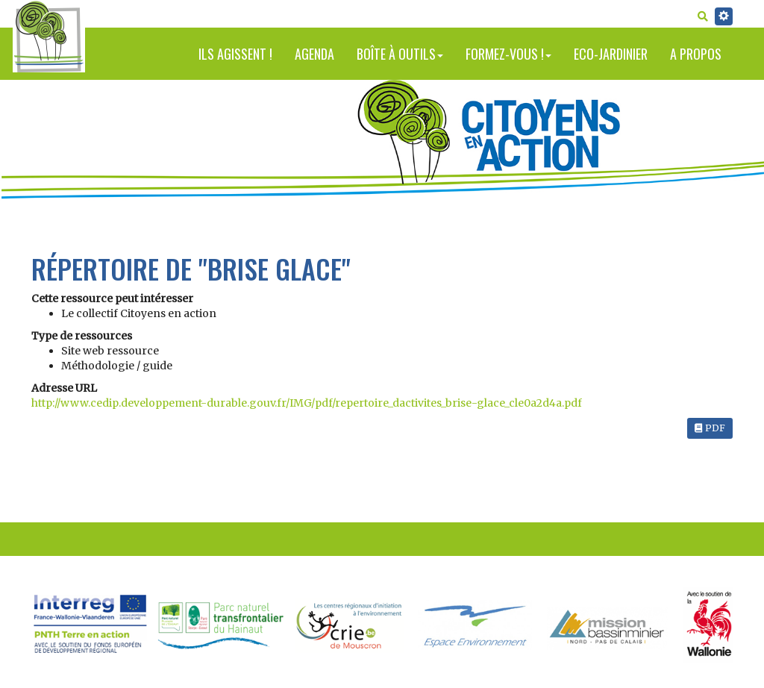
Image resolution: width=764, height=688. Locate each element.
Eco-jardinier (611, 53)
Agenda (314, 53)
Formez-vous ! (508, 53)
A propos (695, 53)
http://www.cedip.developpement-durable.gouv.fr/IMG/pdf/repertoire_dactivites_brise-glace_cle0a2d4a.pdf (306, 403)
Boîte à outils (400, 53)
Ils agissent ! (235, 53)
